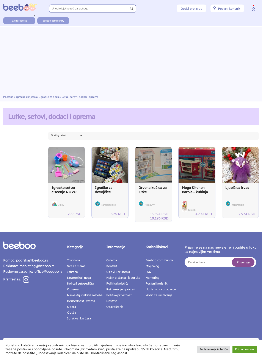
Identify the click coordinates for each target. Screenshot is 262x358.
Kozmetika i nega (79, 278)
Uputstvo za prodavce (161, 289)
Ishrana (72, 272)
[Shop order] (66, 135)
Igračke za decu (49, 96)
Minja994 (149, 204)
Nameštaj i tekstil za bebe (84, 295)
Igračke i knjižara (26, 96)
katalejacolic (108, 204)
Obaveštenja (114, 307)
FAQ (148, 272)
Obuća (71, 312)
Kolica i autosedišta (80, 283)
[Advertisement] (131, 63)
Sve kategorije (19, 20)
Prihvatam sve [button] (244, 349)
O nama (111, 260)
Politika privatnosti (119, 295)
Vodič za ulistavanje (159, 295)
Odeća (71, 307)
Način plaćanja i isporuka (123, 278)
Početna (8, 96)
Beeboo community (53, 20)
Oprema (72, 289)
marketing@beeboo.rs (36, 266)
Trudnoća (73, 260)
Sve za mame (76, 266)
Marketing (152, 278)
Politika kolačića (117, 283)
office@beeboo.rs (47, 271)
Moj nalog (152, 266)
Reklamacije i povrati (120, 289)
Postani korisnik (226, 8)
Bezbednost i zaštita (81, 301)
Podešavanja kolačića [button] (213, 349)
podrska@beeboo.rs (31, 260)
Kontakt (111, 266)
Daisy (61, 204)
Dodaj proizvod (191, 9)
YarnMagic (237, 204)
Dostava (111, 301)
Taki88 (192, 210)
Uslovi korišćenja (118, 272)
